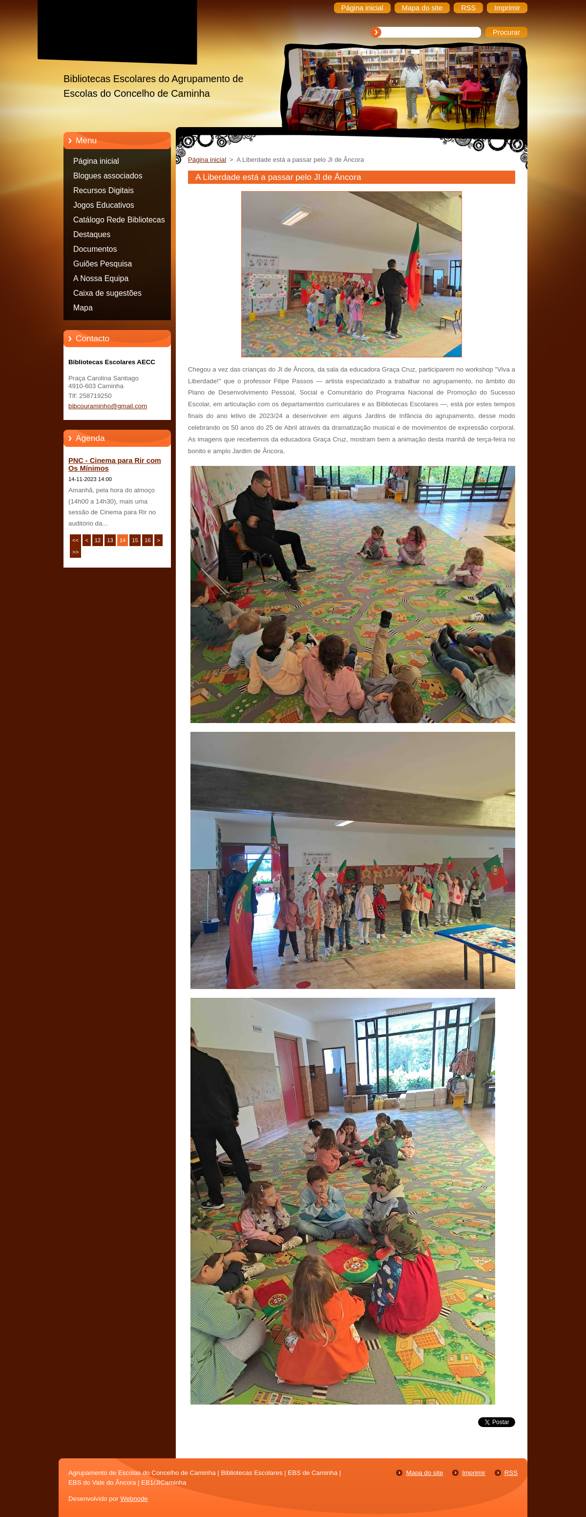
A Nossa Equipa (100, 278)
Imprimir (473, 1472)
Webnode (134, 1498)
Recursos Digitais (103, 190)
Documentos (95, 249)
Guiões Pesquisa (102, 264)
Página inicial (96, 161)
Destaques (91, 234)
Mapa (83, 308)
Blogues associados (108, 176)
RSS (511, 1472)
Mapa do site (424, 1472)
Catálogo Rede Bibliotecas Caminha (119, 221)
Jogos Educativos (103, 205)
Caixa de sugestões (107, 293)
